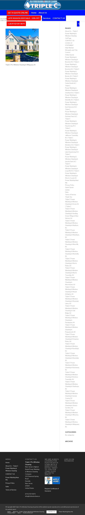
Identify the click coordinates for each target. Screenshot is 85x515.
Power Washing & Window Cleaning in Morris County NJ (71, 175)
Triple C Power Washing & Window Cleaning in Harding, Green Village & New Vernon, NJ (71, 213)
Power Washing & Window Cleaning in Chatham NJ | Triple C (72, 90)
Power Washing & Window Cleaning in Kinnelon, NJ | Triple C (72, 142)
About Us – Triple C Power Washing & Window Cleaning (71, 33)
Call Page (68, 38)
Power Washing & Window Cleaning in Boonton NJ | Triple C (72, 59)
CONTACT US (69, 40)
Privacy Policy (69, 185)
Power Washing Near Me (12, 479)
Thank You (68, 197)
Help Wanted (69, 48)
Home (7, 462)
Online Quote (69, 55)
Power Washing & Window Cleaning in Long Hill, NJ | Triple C (72, 168)
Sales (67, 192)
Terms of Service (70, 194)
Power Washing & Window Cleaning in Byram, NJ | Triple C (71, 73)
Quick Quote (69, 187)
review (67, 190)
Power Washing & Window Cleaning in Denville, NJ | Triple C (72, 97)
